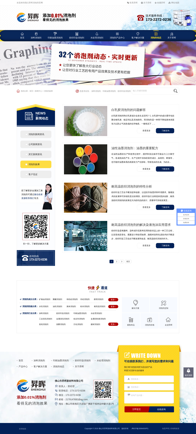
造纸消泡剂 (43, 324)
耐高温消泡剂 (99, 306)
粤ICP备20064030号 (140, 428)
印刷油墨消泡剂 (55, 38)
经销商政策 (174, 428)
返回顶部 (188, 375)
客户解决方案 (138, 38)
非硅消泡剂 (85, 299)
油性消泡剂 (57, 306)
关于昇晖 (147, 3)
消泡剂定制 (163, 308)
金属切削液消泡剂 (98, 319)
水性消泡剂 (43, 306)
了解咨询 (165, 131)
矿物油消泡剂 (44, 299)
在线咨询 (161, 409)
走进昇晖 (168, 325)
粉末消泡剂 (85, 306)
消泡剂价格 (149, 325)
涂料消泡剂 (36, 38)
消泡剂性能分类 (29, 306)
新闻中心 (38, 91)
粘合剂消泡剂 (79, 319)
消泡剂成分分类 (29, 299)
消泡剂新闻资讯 (36, 134)
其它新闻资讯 (35, 154)
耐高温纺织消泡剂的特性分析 (131, 186)
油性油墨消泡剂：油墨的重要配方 (134, 148)
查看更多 (146, 131)
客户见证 (33, 174)
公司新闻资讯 (35, 144)
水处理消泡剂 (96, 38)
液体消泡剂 (71, 306)
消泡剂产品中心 (117, 38)
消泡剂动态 (156, 38)
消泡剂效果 (48, 91)
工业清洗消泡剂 (45, 319)
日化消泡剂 (78, 324)
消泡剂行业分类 (29, 313)
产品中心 (23, 366)
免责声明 (165, 428)
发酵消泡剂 (61, 324)
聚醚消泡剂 (57, 299)
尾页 (128, 262)
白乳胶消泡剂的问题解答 (128, 110)
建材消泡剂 (95, 324)
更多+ (113, 300)
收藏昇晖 (161, 3)
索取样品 (131, 325)
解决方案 (135, 308)
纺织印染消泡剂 (76, 38)
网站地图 (175, 3)
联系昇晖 (134, 3)
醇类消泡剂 (98, 299)
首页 (22, 38)
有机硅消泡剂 (72, 299)
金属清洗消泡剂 (62, 319)
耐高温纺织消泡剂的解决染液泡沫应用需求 (141, 224)
